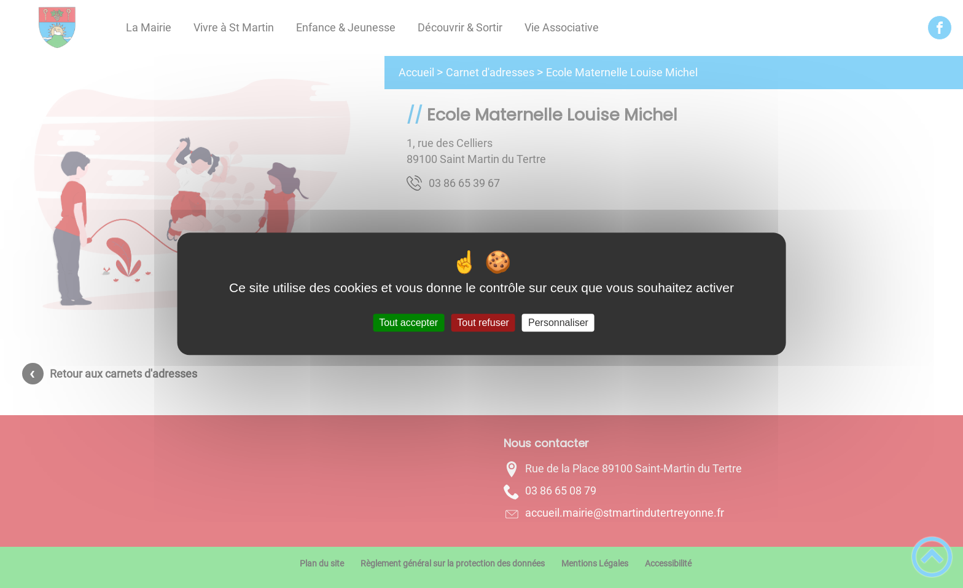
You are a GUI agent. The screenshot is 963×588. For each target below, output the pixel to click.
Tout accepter (408, 322)
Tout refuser (483, 322)
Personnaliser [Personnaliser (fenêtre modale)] (558, 322)
